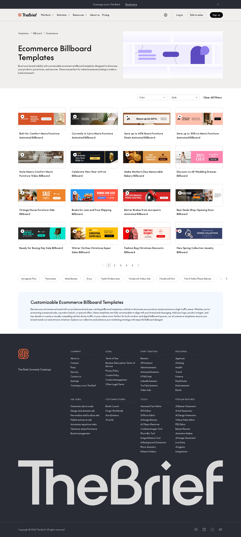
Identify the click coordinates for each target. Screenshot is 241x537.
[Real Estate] (190, 381)
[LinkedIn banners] (155, 381)
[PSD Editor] (190, 424)
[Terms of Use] (120, 358)
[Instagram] (212, 529)
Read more (131, 4)
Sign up (216, 14)
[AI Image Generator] (190, 438)
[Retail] (190, 390)
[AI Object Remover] (155, 424)
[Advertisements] (155, 367)
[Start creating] (155, 351)
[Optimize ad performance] (86, 428)
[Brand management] (86, 433)
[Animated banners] (155, 372)
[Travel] (190, 372)
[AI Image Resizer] (155, 419)
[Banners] (155, 358)
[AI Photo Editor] (155, 415)
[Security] (86, 372)
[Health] (190, 367)
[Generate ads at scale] (86, 406)
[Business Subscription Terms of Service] (120, 364)
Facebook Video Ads (140, 281)
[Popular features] (190, 399)
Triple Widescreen (110, 281)
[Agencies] (190, 358)
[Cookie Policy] (120, 375)
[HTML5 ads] (155, 376)
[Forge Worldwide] (120, 410)
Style (185, 97)
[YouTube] (220, 529)
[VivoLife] (120, 419)
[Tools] (155, 399)
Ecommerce (52, 33)
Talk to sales (196, 14)
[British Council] (120, 406)
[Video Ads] (155, 390)
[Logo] (23, 354)
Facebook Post (167, 281)
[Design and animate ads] (86, 410)
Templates (23, 33)
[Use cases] (86, 399)
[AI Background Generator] (155, 442)
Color (152, 97)
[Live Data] (190, 442)
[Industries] (190, 351)
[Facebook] (196, 529)
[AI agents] (190, 447)
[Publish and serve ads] (86, 419)
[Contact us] (86, 376)
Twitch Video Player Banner (197, 281)
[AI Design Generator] (190, 415)
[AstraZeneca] (120, 415)
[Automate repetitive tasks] (86, 424)
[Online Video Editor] (190, 419)
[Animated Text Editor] (155, 406)
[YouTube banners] (155, 385)
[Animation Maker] (190, 433)
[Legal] (120, 351)
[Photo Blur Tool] (155, 433)
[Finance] (190, 376)
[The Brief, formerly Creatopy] (34, 369)
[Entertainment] (190, 385)
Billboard (37, 33)
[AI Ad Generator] (190, 410)
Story (89, 281)
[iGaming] (190, 362)
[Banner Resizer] (190, 428)
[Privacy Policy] (120, 370)
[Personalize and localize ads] (86, 415)
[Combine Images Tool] (155, 428)
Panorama (50, 281)
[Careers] (86, 362)
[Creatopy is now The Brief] (86, 385)
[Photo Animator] (155, 447)
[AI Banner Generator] (190, 406)
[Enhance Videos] (155, 451)
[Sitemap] (86, 381)
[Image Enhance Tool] (155, 438)
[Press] (86, 367)
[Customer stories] (120, 399)
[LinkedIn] (204, 529)
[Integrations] (190, 451)
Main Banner (71, 281)
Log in (179, 14)
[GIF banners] (155, 362)
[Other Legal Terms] (120, 384)
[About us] (86, 358)
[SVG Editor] (155, 410)
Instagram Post (28, 281)
